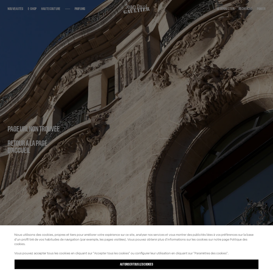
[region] (136, 252)
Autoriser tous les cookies (136, 264)
